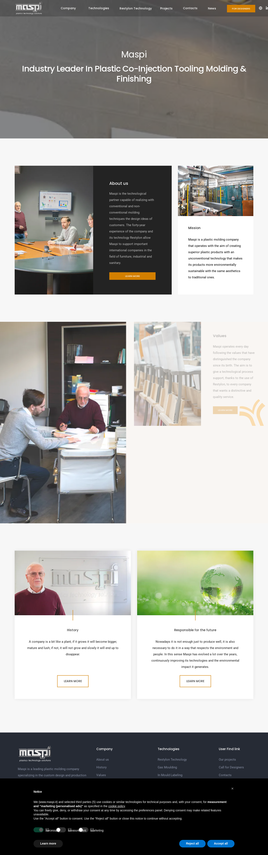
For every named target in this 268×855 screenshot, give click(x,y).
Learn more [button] (48, 843)
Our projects (227, 759)
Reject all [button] (192, 843)
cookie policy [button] (116, 806)
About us (102, 759)
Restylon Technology (136, 8)
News (212, 8)
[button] (232, 788)
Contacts (190, 8)
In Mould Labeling (170, 775)
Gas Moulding (167, 767)
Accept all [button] (221, 843)
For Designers (241, 8)
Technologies (98, 8)
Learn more (132, 276)
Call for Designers (231, 767)
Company (68, 8)
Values (101, 775)
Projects (166, 8)
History (101, 767)
